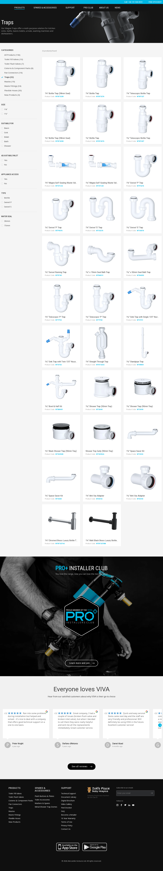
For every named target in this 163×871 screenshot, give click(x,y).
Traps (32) (9, 77)
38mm (7, 221)
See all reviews (79, 766)
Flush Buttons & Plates (44, 796)
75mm (7, 225)
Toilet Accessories (42, 799)
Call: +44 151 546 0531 (133, 2)
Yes (5, 160)
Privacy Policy (66, 825)
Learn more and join (79, 663)
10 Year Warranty (68, 818)
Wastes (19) (9, 81)
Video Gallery (66, 804)
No (5, 164)
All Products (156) (12, 55)
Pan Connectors (15, 804)
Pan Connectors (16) (13, 72)
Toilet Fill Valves (15, 793)
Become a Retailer (69, 815)
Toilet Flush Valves (16, 797)
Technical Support (68, 793)
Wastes (12, 811)
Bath (6, 141)
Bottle (7, 197)
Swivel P (8, 202)
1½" (6, 113)
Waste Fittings (15, 815)
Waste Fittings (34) (12, 86)
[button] (160, 725)
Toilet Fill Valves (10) (13, 59)
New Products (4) (12, 95)
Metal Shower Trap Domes (46, 807)
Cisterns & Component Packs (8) (18, 68)
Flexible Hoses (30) (13, 90)
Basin (6, 128)
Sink (6, 132)
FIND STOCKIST (155, 2)
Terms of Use (66, 822)
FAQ (63, 811)
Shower (7, 146)
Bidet (6, 137)
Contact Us (65, 829)
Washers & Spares (42, 803)
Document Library (68, 797)
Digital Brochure (68, 800)
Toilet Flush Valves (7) (14, 63)
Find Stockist (66, 807)
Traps (11, 807)
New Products (14, 822)
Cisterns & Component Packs (21, 800)
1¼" (6, 109)
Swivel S (7, 206)
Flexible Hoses (14, 818)
